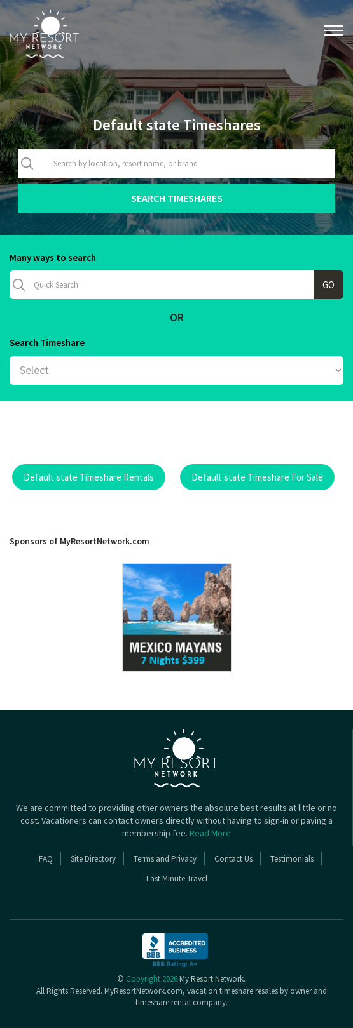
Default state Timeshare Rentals (89, 477)
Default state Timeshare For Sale (257, 477)
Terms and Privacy (165, 858)
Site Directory (93, 858)
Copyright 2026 (151, 978)
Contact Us (233, 858)
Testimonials (292, 858)
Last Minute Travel (176, 878)
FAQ (46, 858)
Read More (210, 833)
